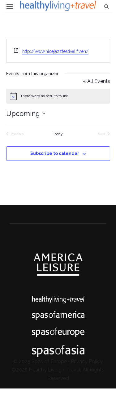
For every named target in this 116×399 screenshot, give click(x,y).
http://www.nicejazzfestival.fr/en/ (55, 51)
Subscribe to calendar (54, 153)
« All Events (96, 81)
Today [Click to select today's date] (58, 134)
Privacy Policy (87, 361)
